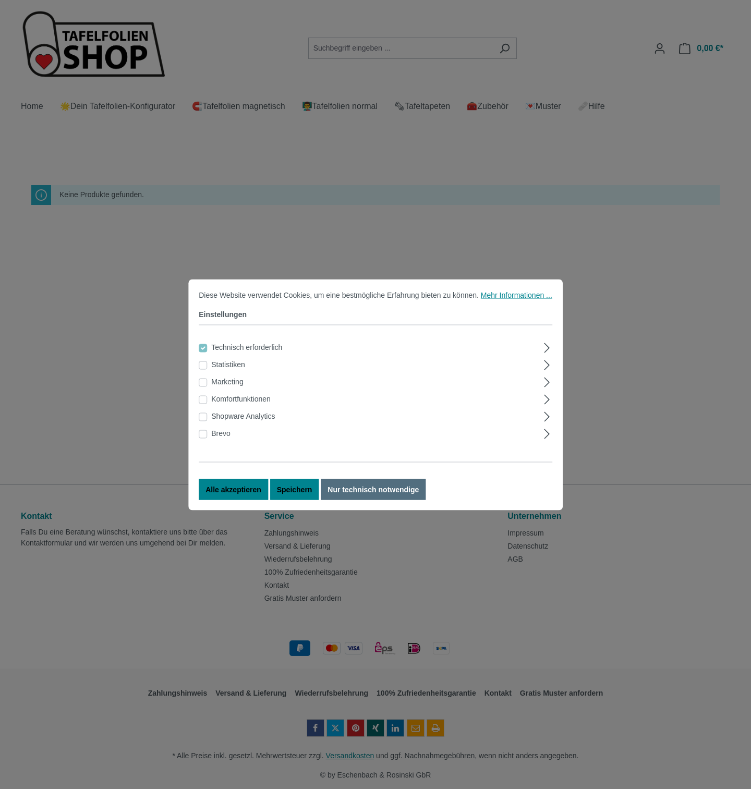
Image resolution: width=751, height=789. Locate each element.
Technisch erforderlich (246, 356)
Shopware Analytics (243, 425)
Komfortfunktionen (241, 408)
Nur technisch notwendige (373, 498)
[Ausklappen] (547, 355)
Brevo (221, 442)
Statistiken (228, 373)
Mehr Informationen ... (516, 304)
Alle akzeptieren (233, 498)
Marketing (227, 390)
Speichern (294, 498)
